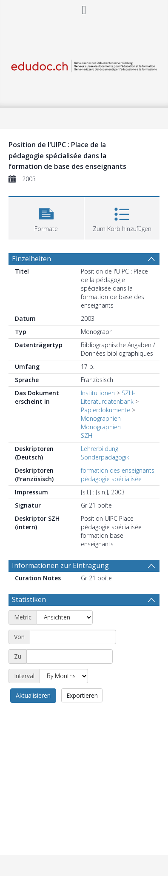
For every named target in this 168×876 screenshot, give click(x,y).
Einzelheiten (31, 258)
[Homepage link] (84, 64)
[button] (46, 217)
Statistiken (29, 599)
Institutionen (98, 393)
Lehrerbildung (99, 449)
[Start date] (73, 637)
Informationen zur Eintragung (60, 565)
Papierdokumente (105, 410)
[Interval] (64, 676)
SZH (86, 435)
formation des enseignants (117, 470)
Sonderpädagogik (105, 457)
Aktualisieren (33, 695)
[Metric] (65, 617)
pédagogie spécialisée (111, 479)
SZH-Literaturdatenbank (108, 397)
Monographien (101, 418)
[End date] (69, 656)
